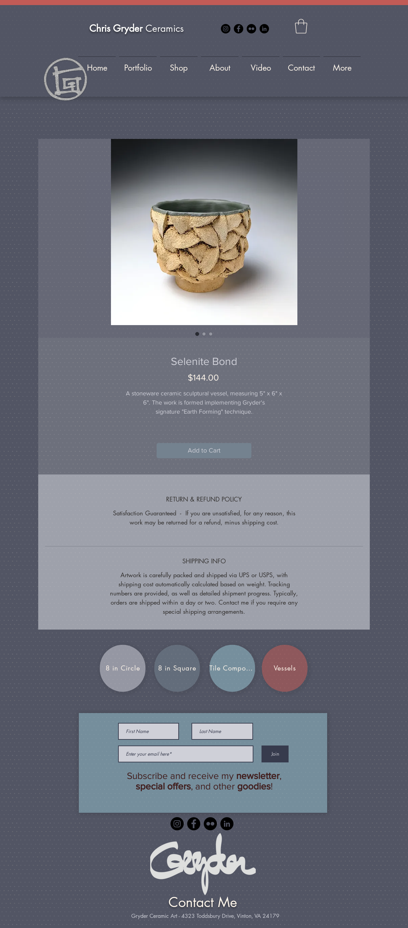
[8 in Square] (177, 668)
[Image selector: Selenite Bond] (197, 334)
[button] (301, 26)
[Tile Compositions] (232, 668)
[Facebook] (238, 28)
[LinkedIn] (264, 28)
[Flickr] (251, 28)
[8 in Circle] (122, 668)
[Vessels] (285, 668)
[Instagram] (225, 28)
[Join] (275, 754)
